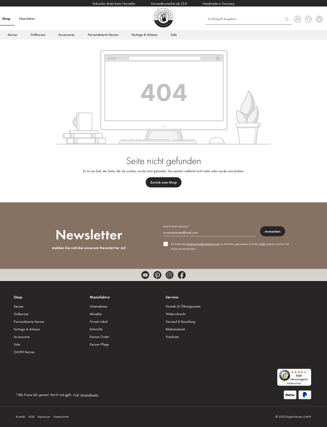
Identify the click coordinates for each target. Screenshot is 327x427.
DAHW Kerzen (24, 352)
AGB (262, 244)
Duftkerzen (21, 314)
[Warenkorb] (319, 19)
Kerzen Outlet (99, 336)
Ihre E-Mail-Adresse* (176, 226)
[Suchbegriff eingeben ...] (243, 19)
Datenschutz (61, 417)
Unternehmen (98, 306)
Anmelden (273, 231)
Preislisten (172, 336)
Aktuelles (96, 314)
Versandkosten (89, 395)
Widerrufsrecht (176, 314)
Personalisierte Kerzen (29, 321)
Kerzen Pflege (99, 344)
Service (172, 297)
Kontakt (20, 417)
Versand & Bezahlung (180, 321)
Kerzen (18, 306)
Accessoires (22, 336)
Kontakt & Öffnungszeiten (183, 306)
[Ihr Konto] (297, 19)
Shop (18, 297)
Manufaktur (100, 297)
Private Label (98, 321)
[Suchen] (286, 19)
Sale (17, 344)
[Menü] (308, 371)
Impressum (44, 417)
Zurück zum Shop (163, 182)
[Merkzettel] (308, 19)
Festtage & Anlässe (27, 329)
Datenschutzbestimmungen (203, 244)
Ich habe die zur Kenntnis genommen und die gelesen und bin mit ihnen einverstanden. (230, 246)
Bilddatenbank (175, 329)
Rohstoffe (96, 329)
